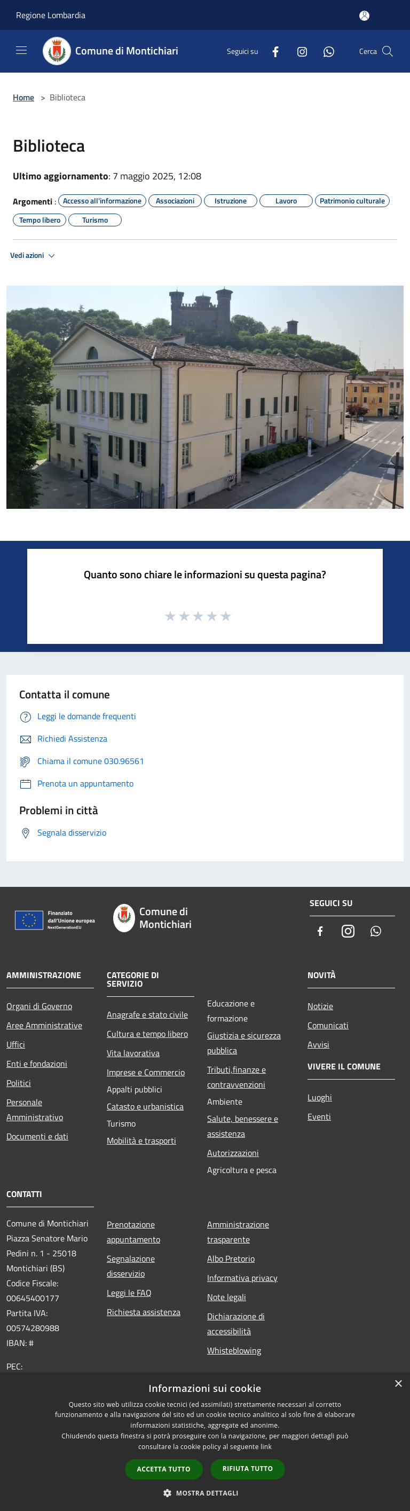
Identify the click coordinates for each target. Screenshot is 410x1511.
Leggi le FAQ (129, 1292)
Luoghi (320, 1097)
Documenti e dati (37, 1136)
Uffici (15, 1044)
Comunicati (328, 1025)
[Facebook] (271, 51)
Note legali (226, 1296)
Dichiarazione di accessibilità (236, 1323)
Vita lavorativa (133, 1052)
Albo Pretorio (231, 1258)
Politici (18, 1082)
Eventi (319, 1116)
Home (23, 97)
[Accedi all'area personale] (364, 15)
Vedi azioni (34, 255)
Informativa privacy (242, 1277)
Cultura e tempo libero (147, 1033)
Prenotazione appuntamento (133, 1232)
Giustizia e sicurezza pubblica (244, 1043)
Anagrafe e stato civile (147, 1014)
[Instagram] (298, 51)
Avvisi (318, 1044)
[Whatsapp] (324, 51)
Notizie (320, 1006)
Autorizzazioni (233, 1152)
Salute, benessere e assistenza (242, 1126)
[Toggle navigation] (21, 50)
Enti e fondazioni (36, 1063)
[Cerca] (387, 51)
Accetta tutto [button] (164, 1469)
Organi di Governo (39, 1006)
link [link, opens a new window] (266, 1446)
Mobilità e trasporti (141, 1140)
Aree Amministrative (44, 1025)
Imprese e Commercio (146, 1072)
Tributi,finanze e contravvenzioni (236, 1077)
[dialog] (205, 1442)
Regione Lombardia (50, 15)
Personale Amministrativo (34, 1109)
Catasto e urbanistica (145, 1106)
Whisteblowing (234, 1350)
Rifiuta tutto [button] (248, 1468)
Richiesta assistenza (143, 1311)
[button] (205, 1493)
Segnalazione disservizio (131, 1266)
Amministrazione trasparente (238, 1232)
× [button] (398, 1384)
